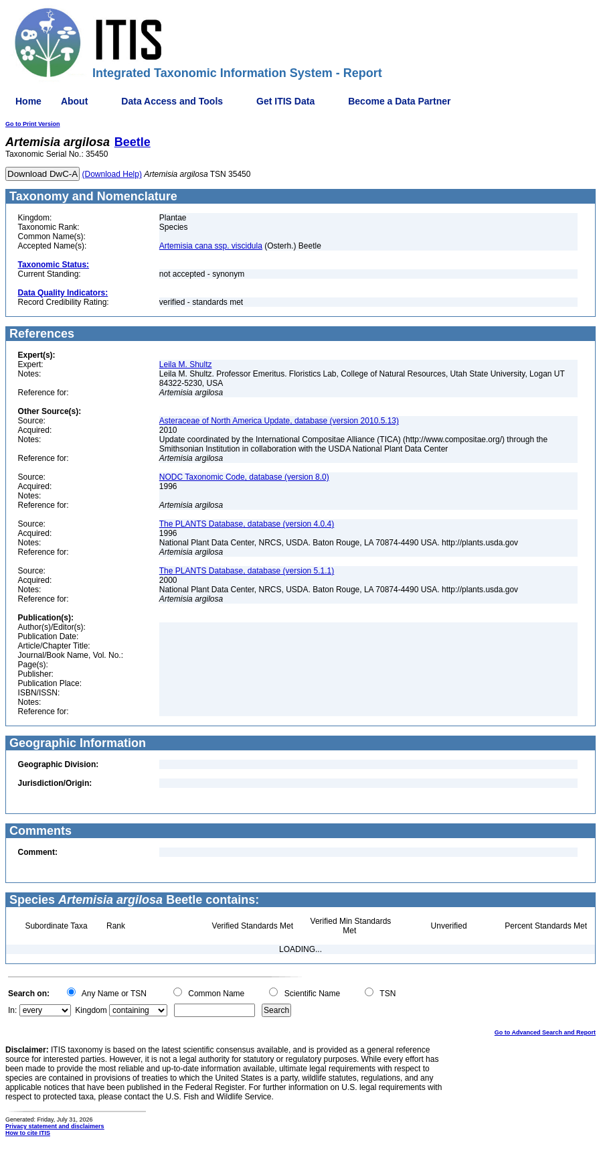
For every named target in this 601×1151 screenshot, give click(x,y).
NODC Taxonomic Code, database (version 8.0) (244, 477)
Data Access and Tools (172, 101)
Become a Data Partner (399, 101)
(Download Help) (112, 174)
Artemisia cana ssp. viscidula (210, 246)
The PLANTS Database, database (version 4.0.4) (246, 524)
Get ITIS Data (285, 101)
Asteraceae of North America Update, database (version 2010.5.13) (279, 420)
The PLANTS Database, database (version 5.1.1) (246, 571)
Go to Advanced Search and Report (545, 1032)
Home (28, 101)
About (74, 101)
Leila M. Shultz (185, 364)
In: (12, 1010)
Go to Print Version (32, 124)
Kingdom (90, 1010)
